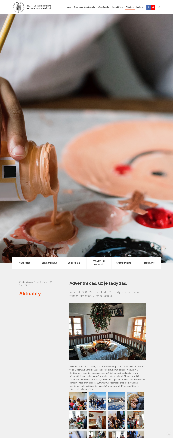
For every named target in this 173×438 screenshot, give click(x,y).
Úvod (21, 282)
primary (29, 282)
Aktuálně (37, 282)
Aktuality (30, 294)
